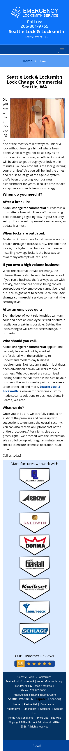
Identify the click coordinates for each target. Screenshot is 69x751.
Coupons (45, 708)
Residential (30, 704)
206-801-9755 (34, 26)
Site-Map (56, 717)
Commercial (47, 704)
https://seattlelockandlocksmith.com (35, 694)
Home (27, 61)
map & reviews (43, 685)
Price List (42, 717)
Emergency (30, 708)
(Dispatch (41, 699)
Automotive (13, 708)
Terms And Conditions (20, 717)
